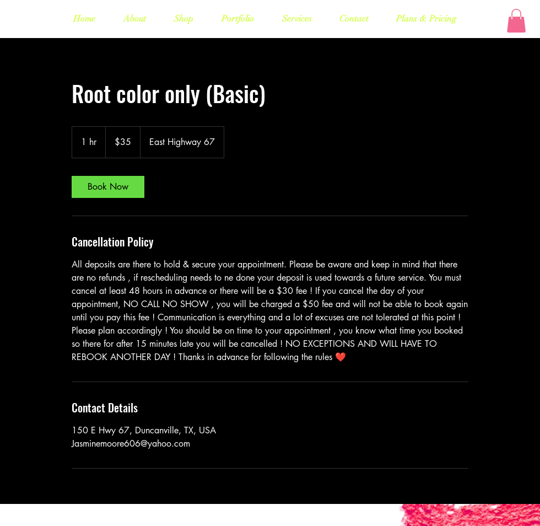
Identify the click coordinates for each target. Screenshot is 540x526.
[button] (516, 21)
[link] (108, 187)
